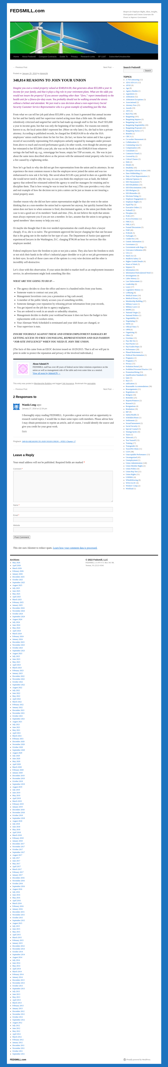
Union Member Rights (134, 466)
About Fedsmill (29, 56)
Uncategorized (131, 457)
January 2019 (17, 807)
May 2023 (16, 662)
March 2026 (17, 568)
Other (128, 335)
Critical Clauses (132, 159)
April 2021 (16, 733)
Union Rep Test (132, 471)
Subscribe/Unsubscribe (119, 56)
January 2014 (17, 977)
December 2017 (18, 844)
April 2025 (16, 597)
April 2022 (16, 699)
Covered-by (130, 156)
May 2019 (16, 795)
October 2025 (17, 580)
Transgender (130, 446)
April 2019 (16, 798)
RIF (127, 412)
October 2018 (17, 815)
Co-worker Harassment (134, 139)
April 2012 (16, 1034)
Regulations (130, 392)
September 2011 (18, 1054)
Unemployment (132, 460)
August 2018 (17, 821)
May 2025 (16, 594)
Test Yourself (131, 440)
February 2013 (17, 1006)
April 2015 (16, 935)
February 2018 (17, 838)
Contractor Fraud (132, 153)
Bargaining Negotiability (135, 125)
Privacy (74, 56)
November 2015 (18, 915)
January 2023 (17, 673)
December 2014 (18, 946)
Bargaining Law (132, 122)
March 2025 (17, 599)
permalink (91, 383)
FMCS (128, 222)
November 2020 (18, 744)
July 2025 (16, 588)
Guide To (64, 56)
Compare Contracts (48, 56)
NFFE (128, 324)
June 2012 (16, 1028)
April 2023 (16, 665)
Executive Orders (132, 207)
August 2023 (17, 653)
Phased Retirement (133, 352)
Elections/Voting (132, 196)
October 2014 (17, 952)
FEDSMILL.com (27, 10)
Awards (128, 108)
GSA (127, 253)
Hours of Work (131, 264)
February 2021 (17, 739)
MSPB (128, 310)
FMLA (128, 224)
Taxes (128, 435)
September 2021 (18, 719)
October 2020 (17, 747)
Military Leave (131, 304)
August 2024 (17, 619)
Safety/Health (131, 415)
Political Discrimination (135, 355)
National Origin (132, 312)
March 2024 (17, 634)
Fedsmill (129, 210)
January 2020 (17, 773)
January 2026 (17, 574)
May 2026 (16, 563)
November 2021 (18, 713)
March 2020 (17, 767)
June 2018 (16, 827)
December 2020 (18, 741)
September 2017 (18, 852)
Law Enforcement (132, 281)
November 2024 (18, 611)
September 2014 (18, 954)
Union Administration (134, 463)
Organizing (130, 332)
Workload (129, 489)
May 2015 (16, 932)
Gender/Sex (130, 239)
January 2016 (17, 909)
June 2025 (16, 591)
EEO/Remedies (131, 193)
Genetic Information (133, 241)
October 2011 (17, 1051)
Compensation (131, 148)
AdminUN (44, 73)
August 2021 (17, 722)
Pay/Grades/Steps (132, 347)
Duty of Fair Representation (136, 176)
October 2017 (17, 849)
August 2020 (17, 753)
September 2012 (18, 1020)
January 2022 (17, 707)
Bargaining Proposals (134, 128)
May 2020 (16, 761)
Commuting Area (132, 145)
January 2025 (17, 605)
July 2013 (16, 991)
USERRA (129, 477)
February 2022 (17, 704)
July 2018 (16, 824)
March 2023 (17, 668)
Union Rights (131, 474)
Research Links (88, 56)
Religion (129, 395)
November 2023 (18, 645)
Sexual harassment (133, 423)
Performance (130, 349)
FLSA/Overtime (132, 219)
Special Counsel (132, 429)
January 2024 (17, 639)
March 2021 (17, 736)
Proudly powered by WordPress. (139, 1059)
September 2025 (18, 582)
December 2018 (18, 810)
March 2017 (17, 869)
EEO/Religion (131, 190)
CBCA (128, 136)
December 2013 (18, 980)
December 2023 (18, 642)
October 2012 (17, 1017)
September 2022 (18, 685)
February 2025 (17, 602)
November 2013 (18, 983)
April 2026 (16, 565)
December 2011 (18, 1045)
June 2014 (16, 963)
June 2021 (16, 727)
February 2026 (17, 571)
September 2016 (18, 886)
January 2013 (17, 1008)
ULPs (128, 452)
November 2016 (18, 881)
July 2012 (16, 1025)
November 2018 (18, 812)
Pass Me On (130, 341)
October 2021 (17, 716)
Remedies (129, 398)
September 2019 (18, 784)
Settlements (130, 420)
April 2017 (16, 866)
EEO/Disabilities (132, 185)
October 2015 (17, 917)
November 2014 (18, 949)
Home (16, 56)
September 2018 (18, 818)
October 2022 (17, 682)
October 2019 (17, 781)
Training (129, 443)
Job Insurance (68, 383)
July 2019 (16, 790)
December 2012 (18, 1011)
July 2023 (16, 656)
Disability (129, 168)
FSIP (128, 230)
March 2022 (17, 702)
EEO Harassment (132, 182)
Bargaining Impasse (133, 119)
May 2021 (16, 730)
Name (16, 505)
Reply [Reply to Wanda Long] (24, 431)
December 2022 (18, 676)
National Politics (132, 315)
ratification (130, 383)
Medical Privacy (132, 298)
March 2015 (17, 937)
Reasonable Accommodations (137, 386)
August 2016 (17, 889)
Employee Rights (132, 202)
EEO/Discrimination (133, 187)
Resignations (131, 406)
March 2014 (17, 971)
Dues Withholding (133, 173)
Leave (128, 287)
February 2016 (17, 906)
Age (127, 88)
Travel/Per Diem (132, 449)
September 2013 (18, 988)
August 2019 (17, 787)
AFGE (128, 85)
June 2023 (16, 659)
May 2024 (16, 628)
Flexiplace (130, 213)
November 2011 (18, 1048)
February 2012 (17, 1040)
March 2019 (17, 801)
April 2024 (16, 631)
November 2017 (18, 846)
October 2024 (17, 614)
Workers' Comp (132, 486)
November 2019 (18, 778)
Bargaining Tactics (133, 131)
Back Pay (129, 114)
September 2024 (18, 616)
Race (128, 381)
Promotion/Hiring (132, 372)
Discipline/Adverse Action (136, 170)
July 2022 (16, 690)
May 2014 (16, 966)
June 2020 (16, 758)
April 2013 (16, 1000)
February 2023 (17, 670)
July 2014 (16, 960)
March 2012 (17, 1037)
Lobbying (129, 293)
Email (16, 515)
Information (130, 270)
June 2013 (16, 994)
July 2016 (16, 892)
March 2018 (17, 835)
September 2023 (18, 651)
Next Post (108, 67)
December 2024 (18, 608)
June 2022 (16, 693)
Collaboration (131, 142)
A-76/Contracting (132, 80)
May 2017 (16, 864)
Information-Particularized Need (138, 273)
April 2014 (16, 969)
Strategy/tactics (131, 432)
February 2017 (17, 872)
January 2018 (17, 841)
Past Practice (131, 344)
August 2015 (17, 923)
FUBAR (129, 233)
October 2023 (17, 648)
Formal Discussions (133, 227)
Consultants (130, 151)
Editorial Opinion (132, 179)
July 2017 (16, 858)
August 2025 (17, 585)
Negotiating (130, 321)
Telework (129, 437)
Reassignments (131, 389)
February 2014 (17, 974)
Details (128, 165)
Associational (131, 102)
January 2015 (17, 943)
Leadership (130, 284)
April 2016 (16, 900)
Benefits (129, 134)
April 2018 (16, 832)
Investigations (131, 276)
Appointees (130, 94)
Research (129, 403)
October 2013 (17, 986)
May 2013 (16, 997)
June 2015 (16, 929)
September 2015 (18, 920)
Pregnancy (130, 358)
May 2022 (16, 696)
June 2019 (16, 793)
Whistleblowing (132, 480)
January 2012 (17, 1042)
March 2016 (17, 903)
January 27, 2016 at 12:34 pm (34, 409)
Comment (18, 469)
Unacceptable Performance (136, 454)
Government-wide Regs (135, 247)
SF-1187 (102, 56)
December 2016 (18, 878)
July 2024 (16, 622)
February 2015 (17, 940)
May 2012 (16, 1031)
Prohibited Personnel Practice (137, 369)
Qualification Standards (135, 375)
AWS (128, 111)
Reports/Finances (132, 400)
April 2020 (16, 764)
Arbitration (130, 97)
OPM (128, 329)
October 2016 (17, 883)
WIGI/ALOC (131, 483)
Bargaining (130, 116)
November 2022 (18, 679)
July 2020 (16, 756)
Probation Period (132, 366)
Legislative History (133, 290)
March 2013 (17, 1003)
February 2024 (17, 636)
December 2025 (18, 577)
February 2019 (17, 804)
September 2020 (18, 750)
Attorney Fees (131, 105)
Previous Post (20, 67)
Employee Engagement (134, 199)
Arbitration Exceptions (134, 99)
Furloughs (130, 236)
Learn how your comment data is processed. (75, 548)
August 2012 (17, 1023)
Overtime (129, 338)
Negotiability (131, 318)
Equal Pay (130, 205)
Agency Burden (132, 91)
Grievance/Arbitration (134, 250)
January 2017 (17, 875)
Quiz (127, 378)
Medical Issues (131, 295)
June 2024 (16, 625)
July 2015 (16, 926)
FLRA (128, 216)
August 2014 (17, 957)
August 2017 (17, 855)
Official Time (131, 327)
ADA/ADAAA (131, 82)
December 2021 (18, 710)
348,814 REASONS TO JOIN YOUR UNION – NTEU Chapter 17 (49, 441)
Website (16, 525)
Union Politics (131, 469)
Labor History (131, 278)
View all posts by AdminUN (46, 373)
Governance (130, 244)
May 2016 (16, 898)
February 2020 (17, 770)
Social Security (131, 426)
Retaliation (130, 409)
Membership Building (43, 383)
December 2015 (18, 912)
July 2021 (16, 724)
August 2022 (17, 687)
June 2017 (16, 861)
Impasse (129, 267)
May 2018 (16, 829)
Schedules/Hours (132, 418)
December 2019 (18, 775)
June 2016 (16, 895)
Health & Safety (132, 258)
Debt (127, 162)
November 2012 (18, 1014)
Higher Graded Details (134, 261)
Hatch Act (129, 256)
